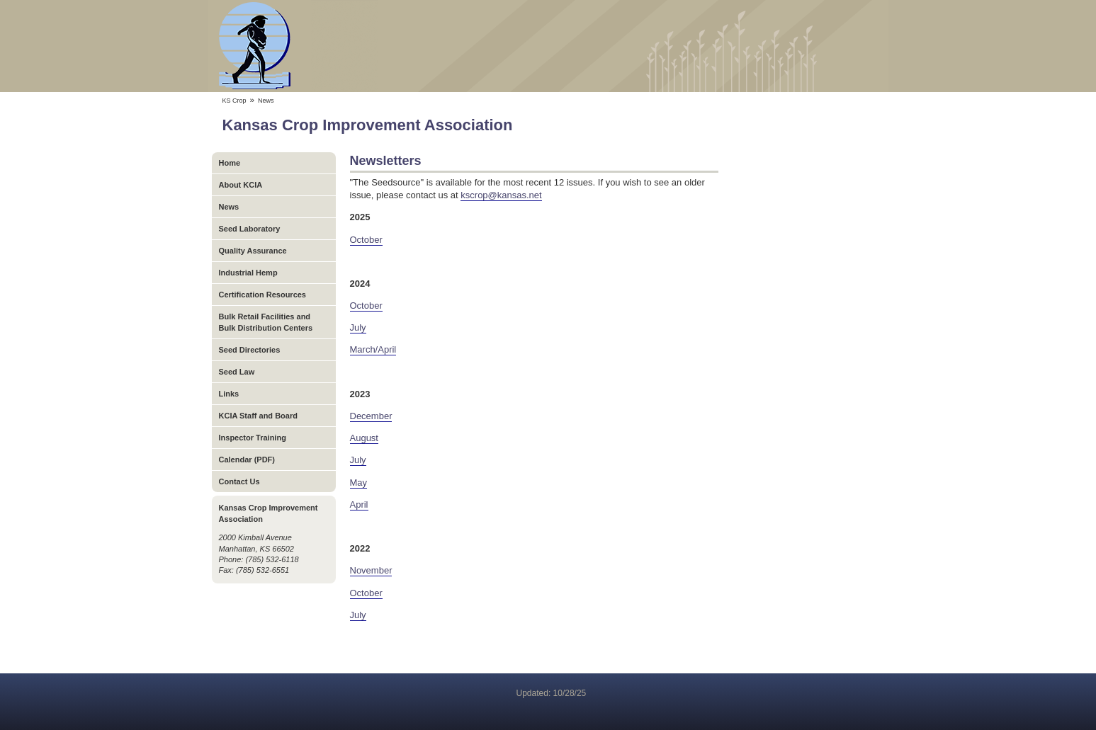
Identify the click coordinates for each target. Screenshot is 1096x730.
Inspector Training (252, 437)
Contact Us (239, 481)
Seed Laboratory (250, 228)
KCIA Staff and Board (258, 415)
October (366, 239)
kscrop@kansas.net (501, 195)
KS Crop (234, 100)
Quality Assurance (253, 250)
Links (229, 393)
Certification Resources (262, 294)
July (358, 327)
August (364, 438)
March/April (373, 349)
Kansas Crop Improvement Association (548, 46)
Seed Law (237, 371)
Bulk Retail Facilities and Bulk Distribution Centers (266, 322)
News (229, 207)
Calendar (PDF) (247, 459)
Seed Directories (250, 350)
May (359, 482)
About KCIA (241, 185)
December (371, 416)
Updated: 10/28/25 (551, 693)
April (359, 504)
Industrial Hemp (248, 272)
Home (230, 163)
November (371, 570)
